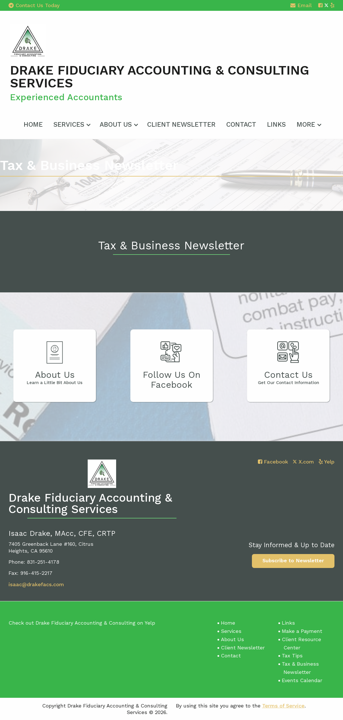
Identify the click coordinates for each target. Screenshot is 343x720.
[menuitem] (33, 123)
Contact (241, 124)
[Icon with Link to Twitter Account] (326, 5)
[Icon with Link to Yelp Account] (332, 5)
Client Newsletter (181, 124)
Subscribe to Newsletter (293, 560)
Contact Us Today (34, 5)
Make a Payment (302, 631)
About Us (116, 124)
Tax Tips (292, 656)
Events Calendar (302, 680)
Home (33, 124)
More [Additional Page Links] (306, 124)
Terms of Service (283, 706)
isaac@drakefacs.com (36, 584)
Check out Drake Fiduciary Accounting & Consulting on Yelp (82, 623)
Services (69, 124)
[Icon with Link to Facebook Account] (320, 5)
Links (276, 124)
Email (301, 6)
